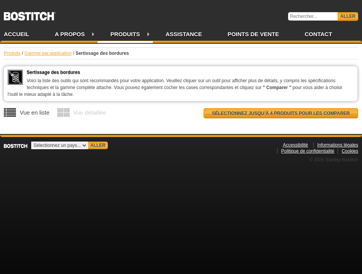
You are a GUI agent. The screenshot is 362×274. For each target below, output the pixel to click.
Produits (125, 34)
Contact (318, 34)
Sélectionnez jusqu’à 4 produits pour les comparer (281, 113)
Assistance (183, 34)
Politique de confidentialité (307, 151)
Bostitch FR (30, 14)
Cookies (350, 151)
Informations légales (337, 145)
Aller (348, 16)
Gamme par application (48, 53)
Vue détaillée (89, 112)
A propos (70, 34)
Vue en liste (35, 112)
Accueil (16, 34)
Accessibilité (295, 145)
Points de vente (253, 34)
